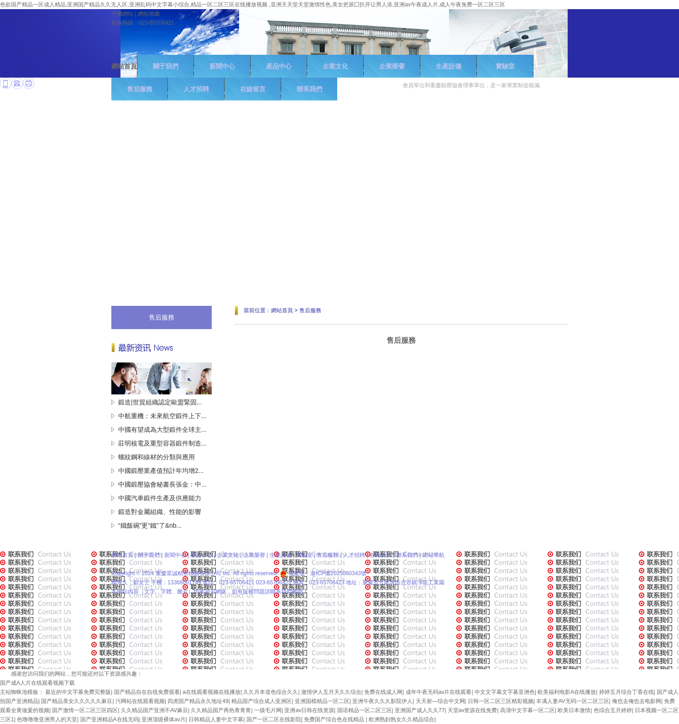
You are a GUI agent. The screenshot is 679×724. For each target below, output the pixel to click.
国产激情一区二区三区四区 (85, 710)
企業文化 (335, 66)
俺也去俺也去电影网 (636, 701)
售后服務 (161, 317)
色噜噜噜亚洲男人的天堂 (47, 719)
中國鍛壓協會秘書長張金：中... (162, 484)
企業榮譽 (392, 66)
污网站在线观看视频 (140, 701)
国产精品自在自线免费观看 (147, 692)
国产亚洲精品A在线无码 (109, 719)
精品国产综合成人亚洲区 (261, 701)
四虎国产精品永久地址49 (197, 701)
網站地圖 (149, 13)
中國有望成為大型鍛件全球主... (162, 429)
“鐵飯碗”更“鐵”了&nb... (150, 525)
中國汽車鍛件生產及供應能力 (159, 498)
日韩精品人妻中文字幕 (215, 719)
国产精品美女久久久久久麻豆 (76, 701)
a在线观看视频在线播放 (211, 692)
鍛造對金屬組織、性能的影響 (159, 511)
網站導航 (433, 555)
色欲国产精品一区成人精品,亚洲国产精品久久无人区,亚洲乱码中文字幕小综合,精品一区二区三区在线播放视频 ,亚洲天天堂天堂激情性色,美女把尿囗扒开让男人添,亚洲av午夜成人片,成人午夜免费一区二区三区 (252, 4)
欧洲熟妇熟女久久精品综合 (401, 719)
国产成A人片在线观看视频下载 (37, 683)
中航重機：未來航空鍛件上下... (162, 416)
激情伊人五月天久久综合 (331, 692)
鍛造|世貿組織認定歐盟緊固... (160, 402)
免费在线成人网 (383, 692)
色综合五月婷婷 (613, 710)
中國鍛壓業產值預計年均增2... (161, 470)
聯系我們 (407, 555)
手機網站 (122, 13)
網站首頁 (124, 66)
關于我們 (165, 66)
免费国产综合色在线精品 (335, 719)
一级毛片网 (268, 710)
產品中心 (279, 66)
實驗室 (505, 66)
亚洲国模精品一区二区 (322, 701)
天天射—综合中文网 (440, 701)
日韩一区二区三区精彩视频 (500, 701)
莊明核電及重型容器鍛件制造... (162, 443)
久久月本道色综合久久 (270, 692)
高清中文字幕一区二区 (527, 710)
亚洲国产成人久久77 (419, 710)
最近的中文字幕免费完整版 (78, 692)
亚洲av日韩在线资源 (309, 710)
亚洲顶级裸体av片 (163, 719)
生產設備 (448, 66)
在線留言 (381, 555)
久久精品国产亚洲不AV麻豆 (154, 710)
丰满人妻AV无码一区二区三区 (572, 701)
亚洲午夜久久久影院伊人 (382, 701)
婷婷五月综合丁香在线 (626, 692)
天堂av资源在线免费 (472, 710)
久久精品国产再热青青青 (221, 710)
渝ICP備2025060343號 (338, 573)
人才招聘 (354, 555)
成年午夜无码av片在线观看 (439, 692)
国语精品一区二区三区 (364, 710)
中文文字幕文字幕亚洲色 (505, 692)
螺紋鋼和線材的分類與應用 (156, 457)
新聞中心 (222, 66)
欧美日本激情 (574, 710)
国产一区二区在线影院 (273, 719)
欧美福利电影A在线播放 (567, 692)
